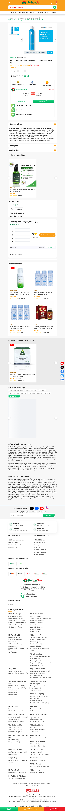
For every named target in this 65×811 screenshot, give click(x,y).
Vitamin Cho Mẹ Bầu (15, 725)
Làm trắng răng (44, 703)
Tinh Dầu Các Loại (36, 750)
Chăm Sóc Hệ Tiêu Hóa (16, 715)
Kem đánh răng (34, 698)
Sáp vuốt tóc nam (35, 616)
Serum (20, 618)
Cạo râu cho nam (35, 631)
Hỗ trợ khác (25, 688)
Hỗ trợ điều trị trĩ (23, 721)
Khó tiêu (16, 719)
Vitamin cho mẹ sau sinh (15, 729)
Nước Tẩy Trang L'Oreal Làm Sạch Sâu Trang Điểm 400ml (43, 293)
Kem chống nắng (41, 639)
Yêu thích (14, 76)
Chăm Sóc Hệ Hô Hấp (37, 741)
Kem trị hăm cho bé (14, 637)
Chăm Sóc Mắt (35, 735)
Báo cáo (51, 89)
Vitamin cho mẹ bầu (14, 727)
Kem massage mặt (35, 642)
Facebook (11, 604)
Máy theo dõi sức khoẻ (36, 665)
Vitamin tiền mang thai (15, 732)
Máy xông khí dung (45, 677)
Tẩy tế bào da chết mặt (15, 627)
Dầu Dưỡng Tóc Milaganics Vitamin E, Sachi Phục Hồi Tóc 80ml (22, 190)
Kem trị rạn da (12, 772)
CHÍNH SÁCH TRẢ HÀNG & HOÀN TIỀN (24, 783)
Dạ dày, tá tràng (13, 721)
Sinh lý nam (25, 760)
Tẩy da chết (33, 637)
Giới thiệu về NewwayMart (16, 540)
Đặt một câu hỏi (15, 205)
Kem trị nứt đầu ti (23, 772)
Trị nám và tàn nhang (20, 622)
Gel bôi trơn (41, 760)
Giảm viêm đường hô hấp (37, 746)
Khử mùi (32, 639)
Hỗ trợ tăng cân (12, 694)
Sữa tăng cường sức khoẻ (37, 729)
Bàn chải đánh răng (36, 700)
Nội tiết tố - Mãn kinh (14, 760)
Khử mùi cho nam (35, 629)
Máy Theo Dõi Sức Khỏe (38, 669)
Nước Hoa (33, 706)
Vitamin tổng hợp (35, 684)
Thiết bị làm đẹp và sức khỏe (18, 393)
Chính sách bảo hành (40, 540)
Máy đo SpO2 (34, 671)
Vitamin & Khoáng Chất (38, 681)
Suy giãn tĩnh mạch (20, 752)
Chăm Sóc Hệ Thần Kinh (38, 715)
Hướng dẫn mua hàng (40, 552)
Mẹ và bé (42, 390)
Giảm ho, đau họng (35, 744)
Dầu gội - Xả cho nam (36, 622)
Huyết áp (11, 752)
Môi (21, 671)
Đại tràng (24, 717)
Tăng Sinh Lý (12, 758)
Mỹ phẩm (13, 12)
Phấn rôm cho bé (13, 642)
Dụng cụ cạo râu (35, 658)
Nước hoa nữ (44, 709)
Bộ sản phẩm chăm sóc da (16, 709)
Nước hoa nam (34, 709)
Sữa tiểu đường (20, 778)
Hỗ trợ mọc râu (46, 618)
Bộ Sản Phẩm (37, 18)
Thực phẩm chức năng (26, 12)
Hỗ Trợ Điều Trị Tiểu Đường (17, 776)
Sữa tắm (32, 650)
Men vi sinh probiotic (14, 717)
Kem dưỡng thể (42, 637)
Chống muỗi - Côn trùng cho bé (17, 644)
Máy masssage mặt (45, 663)
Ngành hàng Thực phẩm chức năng (39, 393)
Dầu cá (32, 738)
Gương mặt (11, 671)
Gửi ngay (49, 515)
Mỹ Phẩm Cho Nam (36, 614)
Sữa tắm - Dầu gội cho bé (15, 639)
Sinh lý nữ (11, 762)
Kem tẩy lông (45, 648)
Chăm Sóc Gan (35, 770)
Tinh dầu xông (45, 754)
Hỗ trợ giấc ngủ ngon (36, 719)
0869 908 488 (31, 596)
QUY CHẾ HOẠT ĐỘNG (43, 783)
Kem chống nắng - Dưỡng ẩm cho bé (18, 649)
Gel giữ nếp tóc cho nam (37, 625)
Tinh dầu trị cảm (35, 754)
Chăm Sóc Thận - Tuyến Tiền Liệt (17, 736)
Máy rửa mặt (34, 656)
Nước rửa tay (34, 766)
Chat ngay (21, 101)
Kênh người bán (13, 542)
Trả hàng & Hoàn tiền (40, 542)
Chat (8, 809)
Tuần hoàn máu (34, 717)
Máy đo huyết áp (44, 671)
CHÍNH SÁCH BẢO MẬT (32, 785)
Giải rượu (41, 772)
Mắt (17, 671)
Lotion (25, 625)
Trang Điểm (12, 669)
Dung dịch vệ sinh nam (36, 627)
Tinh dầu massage (35, 752)
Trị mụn (18, 620)
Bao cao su (33, 760)
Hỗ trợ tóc (18, 688)
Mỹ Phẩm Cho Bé (14, 635)
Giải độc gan (34, 772)
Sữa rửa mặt (12, 616)
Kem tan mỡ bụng (35, 648)
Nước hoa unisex (35, 711)
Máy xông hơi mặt (35, 661)
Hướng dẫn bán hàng (40, 549)
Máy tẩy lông (45, 661)
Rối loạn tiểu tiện (13, 739)
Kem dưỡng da (12, 618)
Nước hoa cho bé (13, 646)
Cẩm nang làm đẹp (43, 12)
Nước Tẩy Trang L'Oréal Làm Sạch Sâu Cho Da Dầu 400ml (20, 327)
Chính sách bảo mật (14, 547)
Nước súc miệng (35, 696)
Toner (23, 620)
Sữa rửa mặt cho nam (36, 620)
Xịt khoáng (11, 620)
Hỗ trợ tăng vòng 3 (13, 692)
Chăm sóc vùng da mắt (15, 625)
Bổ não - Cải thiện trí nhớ (37, 721)
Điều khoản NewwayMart (15, 545)
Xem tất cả (14, 396)
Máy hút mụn (34, 663)
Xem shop (43, 101)
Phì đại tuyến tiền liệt (14, 742)
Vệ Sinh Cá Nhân (35, 764)
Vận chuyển (37, 545)
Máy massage (34, 677)
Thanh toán (37, 547)
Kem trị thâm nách (35, 644)
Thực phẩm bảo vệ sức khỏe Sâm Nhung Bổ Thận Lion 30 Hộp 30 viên (43, 327)
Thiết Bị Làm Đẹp (36, 654)
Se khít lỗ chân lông (35, 646)
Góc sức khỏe (56, 12)
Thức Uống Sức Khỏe (37, 725)
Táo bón (10, 719)
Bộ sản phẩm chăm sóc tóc (16, 711)
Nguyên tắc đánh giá (47, 235)
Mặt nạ (10, 622)
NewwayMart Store (19, 90)
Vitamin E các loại (35, 690)
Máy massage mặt (44, 656)
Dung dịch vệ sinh (44, 766)
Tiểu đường (11, 778)
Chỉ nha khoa (45, 696)
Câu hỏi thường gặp (25, 65)
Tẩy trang (20, 616)
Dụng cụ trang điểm (22, 673)
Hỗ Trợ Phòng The (36, 758)
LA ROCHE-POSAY (21, 57)
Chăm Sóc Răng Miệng (37, 694)
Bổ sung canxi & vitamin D (37, 686)
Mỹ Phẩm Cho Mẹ (14, 770)
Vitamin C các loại (35, 688)
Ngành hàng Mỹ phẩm (23, 18)
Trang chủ (11, 18)
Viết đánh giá (14, 224)
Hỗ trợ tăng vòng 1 (13, 690)
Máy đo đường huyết (36, 675)
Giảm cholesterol (13, 754)
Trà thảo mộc (34, 732)
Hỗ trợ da (11, 688)
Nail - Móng (11, 673)
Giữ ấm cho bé (12, 652)
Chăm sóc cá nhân (31, 390)
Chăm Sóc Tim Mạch (15, 750)
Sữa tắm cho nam (35, 618)
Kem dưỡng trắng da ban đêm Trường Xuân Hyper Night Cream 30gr (22, 375)
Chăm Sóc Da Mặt (14, 614)
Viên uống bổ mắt (41, 738)
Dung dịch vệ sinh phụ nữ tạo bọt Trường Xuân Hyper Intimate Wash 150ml (20, 293)
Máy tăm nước (34, 703)
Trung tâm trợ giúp (39, 554)
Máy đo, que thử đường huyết (38, 673)
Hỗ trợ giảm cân (19, 685)
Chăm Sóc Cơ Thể (36, 635)
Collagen (10, 685)
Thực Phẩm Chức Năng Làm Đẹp (17, 682)
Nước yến (33, 727)
